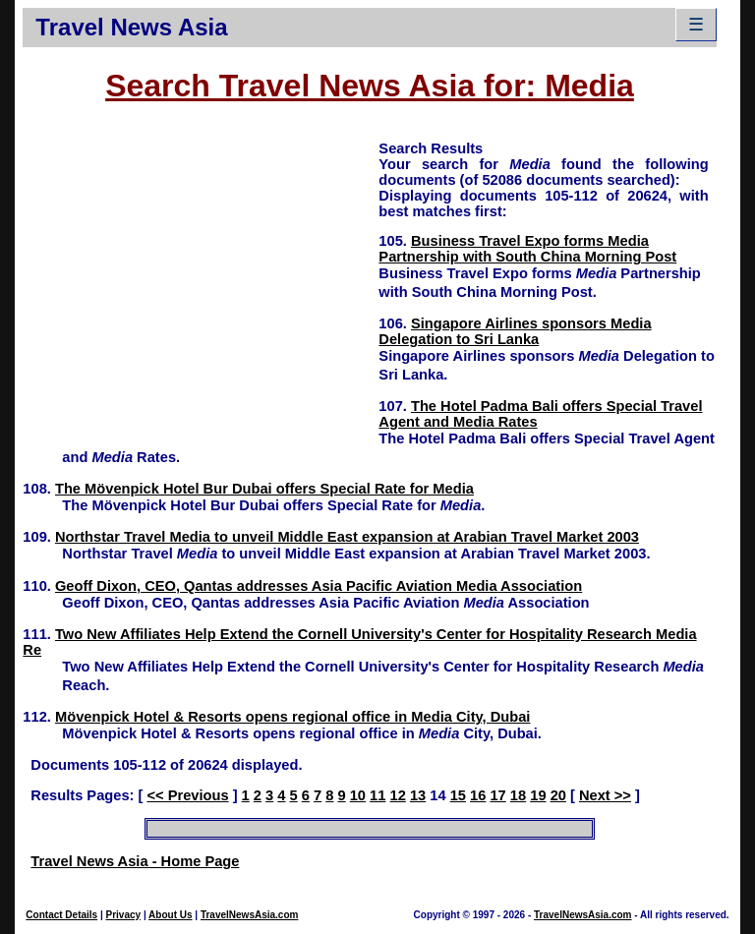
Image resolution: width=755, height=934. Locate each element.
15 (458, 795)
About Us (170, 914)
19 (538, 795)
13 (418, 795)
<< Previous (187, 795)
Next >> (605, 795)
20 (558, 795)
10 (358, 795)
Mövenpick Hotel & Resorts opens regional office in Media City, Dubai (292, 717)
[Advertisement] (200, 276)
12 (398, 795)
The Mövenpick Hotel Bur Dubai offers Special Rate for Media (264, 488)
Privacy (124, 914)
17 (497, 795)
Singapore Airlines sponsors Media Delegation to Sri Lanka (514, 331)
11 (377, 795)
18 (518, 795)
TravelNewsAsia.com (250, 914)
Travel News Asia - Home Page (134, 861)
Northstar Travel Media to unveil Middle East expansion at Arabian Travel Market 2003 (347, 537)
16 (478, 795)
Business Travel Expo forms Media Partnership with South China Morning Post (527, 248)
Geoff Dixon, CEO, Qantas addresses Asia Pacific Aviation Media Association (318, 586)
